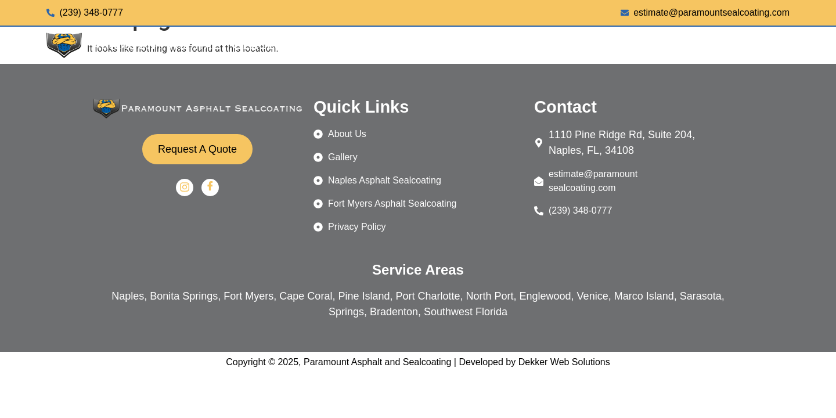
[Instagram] (184, 187)
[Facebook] (210, 187)
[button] (533, 46)
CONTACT (759, 46)
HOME (473, 46)
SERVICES (533, 46)
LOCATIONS (611, 46)
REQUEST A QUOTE (725, 73)
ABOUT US (690, 46)
